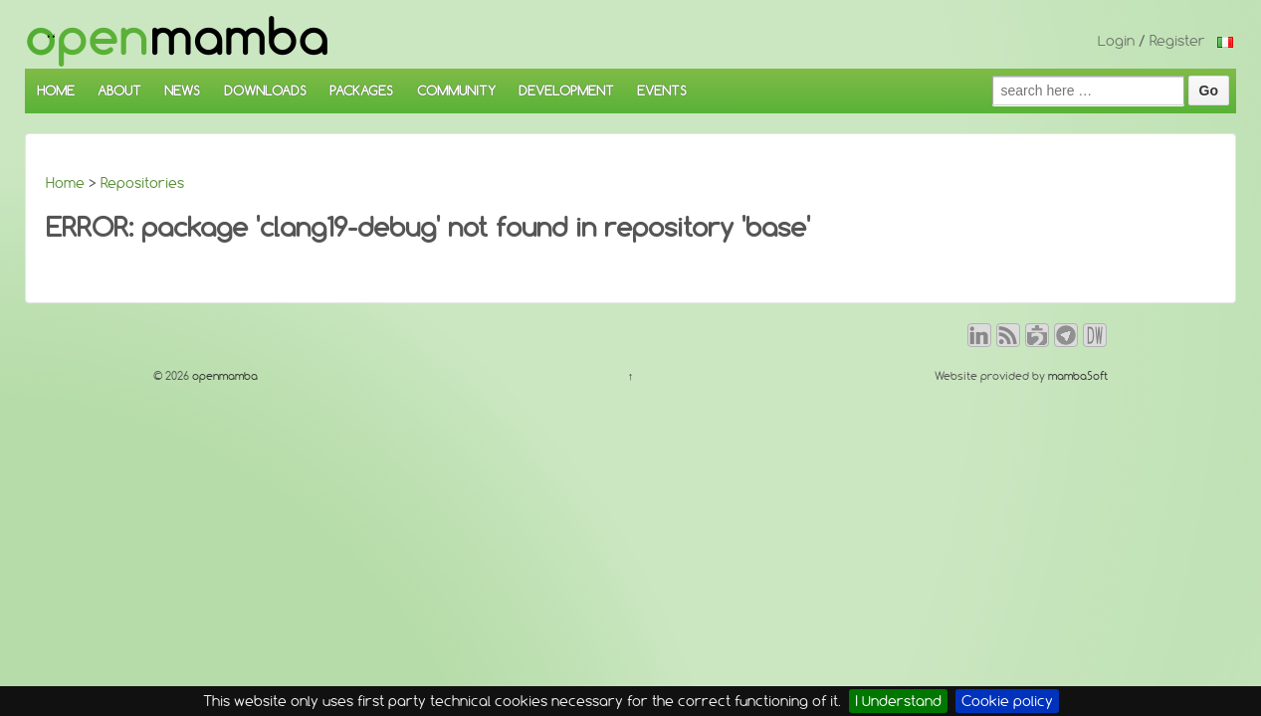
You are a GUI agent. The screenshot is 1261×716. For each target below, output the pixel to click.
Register (1177, 41)
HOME (56, 90)
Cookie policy (1007, 701)
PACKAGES (361, 90)
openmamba (223, 376)
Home (65, 183)
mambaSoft (1078, 376)
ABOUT (119, 90)
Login (1116, 41)
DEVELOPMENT (566, 90)
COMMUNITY (456, 90)
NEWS (182, 90)
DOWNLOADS (265, 90)
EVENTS (662, 90)
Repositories (142, 183)
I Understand (898, 701)
